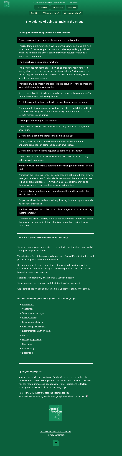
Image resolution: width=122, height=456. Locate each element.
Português (68, 2)
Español (60, 2)
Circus (25, 335)
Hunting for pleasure (31, 339)
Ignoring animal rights (32, 322)
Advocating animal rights (34, 326)
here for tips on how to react (36, 289)
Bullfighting (27, 353)
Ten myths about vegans (33, 313)
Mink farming (28, 348)
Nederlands (44, 2)
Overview (72, 7)
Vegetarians (27, 309)
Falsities (35, 13)
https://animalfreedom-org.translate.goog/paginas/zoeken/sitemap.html (52, 396)
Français (52, 2)
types (20, 272)
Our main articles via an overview (55, 431)
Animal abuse (41, 7)
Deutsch (76, 2)
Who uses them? (51, 13)
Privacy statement (55, 435)
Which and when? (72, 13)
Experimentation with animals (36, 331)
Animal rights (58, 7)
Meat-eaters (28, 304)
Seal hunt (26, 344)
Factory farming (29, 318)
